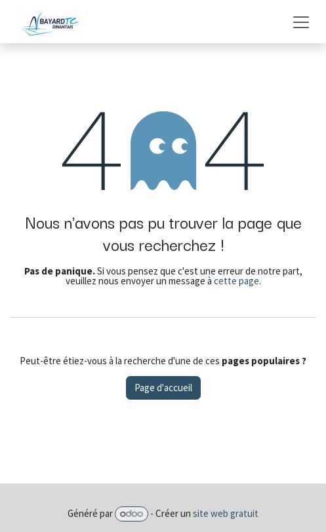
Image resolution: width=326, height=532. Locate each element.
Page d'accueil (163, 387)
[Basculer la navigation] (301, 21)
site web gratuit (225, 513)
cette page (236, 281)
